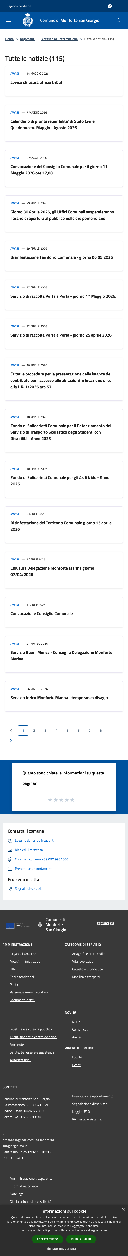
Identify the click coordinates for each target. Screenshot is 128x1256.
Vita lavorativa (82, 961)
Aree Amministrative (25, 961)
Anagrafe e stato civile (88, 953)
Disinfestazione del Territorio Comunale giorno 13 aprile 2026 (61, 525)
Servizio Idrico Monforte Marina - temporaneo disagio (59, 697)
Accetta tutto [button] (47, 1239)
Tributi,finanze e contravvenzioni (33, 1036)
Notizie (77, 1021)
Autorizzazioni (20, 1059)
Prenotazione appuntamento (92, 1096)
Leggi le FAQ (81, 1111)
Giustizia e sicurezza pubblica (31, 1029)
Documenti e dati (22, 999)
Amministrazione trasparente (31, 1178)
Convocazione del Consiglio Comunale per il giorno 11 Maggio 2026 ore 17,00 (58, 169)
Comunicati (80, 1029)
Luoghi (77, 1057)
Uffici (13, 969)
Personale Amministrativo (29, 992)
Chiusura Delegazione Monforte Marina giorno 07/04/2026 (52, 571)
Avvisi (14, 73)
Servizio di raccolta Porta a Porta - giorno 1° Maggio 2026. (63, 296)
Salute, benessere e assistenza (32, 1052)
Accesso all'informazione (59, 38)
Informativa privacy (24, 1186)
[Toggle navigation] (8, 20)
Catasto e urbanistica (87, 969)
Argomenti (27, 38)
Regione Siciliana (18, 6)
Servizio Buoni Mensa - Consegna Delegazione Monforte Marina (61, 655)
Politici (15, 984)
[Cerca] (119, 20)
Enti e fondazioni (22, 976)
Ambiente (17, 1044)
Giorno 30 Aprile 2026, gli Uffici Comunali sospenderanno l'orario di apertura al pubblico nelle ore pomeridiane (62, 215)
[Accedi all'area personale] (110, 6)
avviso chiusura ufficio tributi (36, 82)
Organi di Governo (23, 953)
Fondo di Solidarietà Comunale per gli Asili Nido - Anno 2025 (59, 480)
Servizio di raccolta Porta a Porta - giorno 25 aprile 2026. (61, 335)
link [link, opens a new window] (105, 1230)
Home (9, 38)
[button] (64, 1249)
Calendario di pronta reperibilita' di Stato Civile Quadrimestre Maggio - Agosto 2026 (52, 124)
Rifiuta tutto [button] (81, 1239)
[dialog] (64, 1230)
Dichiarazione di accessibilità (30, 1201)
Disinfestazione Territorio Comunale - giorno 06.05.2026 (61, 257)
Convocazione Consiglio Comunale (41, 613)
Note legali (17, 1193)
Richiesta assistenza (87, 1119)
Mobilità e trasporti (86, 976)
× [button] (123, 1209)
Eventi (76, 1064)
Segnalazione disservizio (89, 1103)
